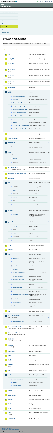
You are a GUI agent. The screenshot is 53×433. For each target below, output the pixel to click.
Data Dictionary (14, 9)
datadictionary (13, 138)
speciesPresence (17, 299)
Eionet (8, 9)
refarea (15, 197)
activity (15, 158)
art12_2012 (11, 59)
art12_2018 (11, 63)
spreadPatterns (17, 302)
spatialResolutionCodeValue (20, 128)
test (9, 404)
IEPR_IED (11, 339)
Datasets (4, 15)
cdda (9, 92)
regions (15, 122)
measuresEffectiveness (19, 272)
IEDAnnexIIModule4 (14, 333)
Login (40, 1)
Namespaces (5, 32)
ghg (9, 245)
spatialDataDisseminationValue (21, 125)
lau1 (9, 355)
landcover (11, 351)
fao (9, 182)
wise (9, 412)
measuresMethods (18, 276)
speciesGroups (17, 385)
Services (4, 29)
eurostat (11, 178)
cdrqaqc (15, 261)
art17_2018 (11, 81)
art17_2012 (11, 75)
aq (9, 54)
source (15, 233)
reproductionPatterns (18, 291)
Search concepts (21, 49)
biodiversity (12, 87)
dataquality (11, 142)
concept (15, 226)
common (11, 134)
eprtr (9, 152)
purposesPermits (17, 287)
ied (9, 311)
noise (10, 390)
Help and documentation (8, 12)
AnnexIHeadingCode (18, 321)
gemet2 (10, 222)
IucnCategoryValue (18, 115)
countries (15, 214)
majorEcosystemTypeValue (20, 119)
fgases (10, 210)
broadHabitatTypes (18, 379)
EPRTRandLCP (13, 167)
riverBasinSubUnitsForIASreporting (21, 294)
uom (9, 408)
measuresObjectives (18, 279)
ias (9, 254)
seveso (10, 399)
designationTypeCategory (19, 106)
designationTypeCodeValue (20, 109)
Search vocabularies (10, 49)
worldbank (11, 419)
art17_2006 (11, 69)
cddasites (15, 99)
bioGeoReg (16, 258)
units (14, 306)
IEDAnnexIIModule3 (14, 327)
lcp (9, 370)
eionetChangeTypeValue (19, 112)
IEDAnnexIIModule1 (14, 315)
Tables (4, 18)
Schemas (4, 23)
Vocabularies (5, 26)
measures (15, 269)
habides (10, 249)
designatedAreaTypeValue (20, 102)
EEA (9, 1)
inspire (10, 345)
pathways (15, 284)
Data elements (6, 21)
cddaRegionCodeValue (19, 96)
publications (12, 395)
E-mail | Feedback (6, 428)
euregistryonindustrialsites (17, 173)
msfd (9, 375)
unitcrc (15, 204)
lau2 (9, 360)
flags (14, 190)
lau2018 (10, 364)
